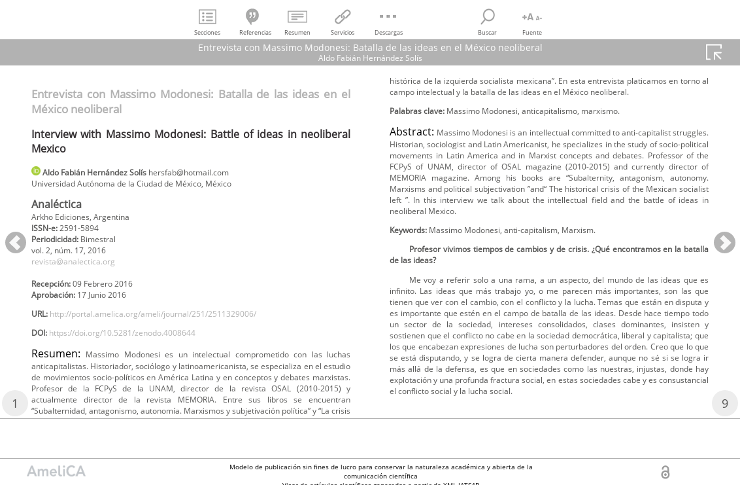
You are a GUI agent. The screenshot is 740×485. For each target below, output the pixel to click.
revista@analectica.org (81, 270)
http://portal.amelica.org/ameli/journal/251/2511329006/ (177, 329)
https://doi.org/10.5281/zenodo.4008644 (140, 351)
